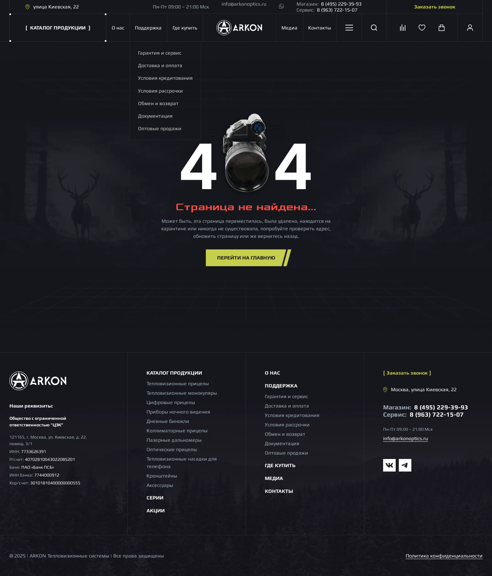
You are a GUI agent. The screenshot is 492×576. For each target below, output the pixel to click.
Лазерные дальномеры (174, 440)
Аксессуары (160, 485)
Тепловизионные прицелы (178, 384)
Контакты (319, 28)
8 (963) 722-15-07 (337, 10)
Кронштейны (162, 476)
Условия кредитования (292, 415)
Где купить (185, 28)
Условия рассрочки (287, 425)
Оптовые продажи (286, 453)
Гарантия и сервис (286, 396)
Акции (156, 511)
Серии (155, 498)
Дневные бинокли (168, 421)
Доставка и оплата (287, 406)
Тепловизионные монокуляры (182, 393)
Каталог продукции (174, 373)
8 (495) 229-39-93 (341, 4)
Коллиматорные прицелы (177, 431)
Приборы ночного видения (178, 412)
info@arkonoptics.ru (244, 4)
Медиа (289, 28)
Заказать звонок (434, 7)
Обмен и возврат (285, 434)
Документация (282, 443)
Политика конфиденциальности (444, 556)
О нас (118, 28)
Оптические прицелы (172, 449)
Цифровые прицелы (171, 402)
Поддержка (148, 28)
